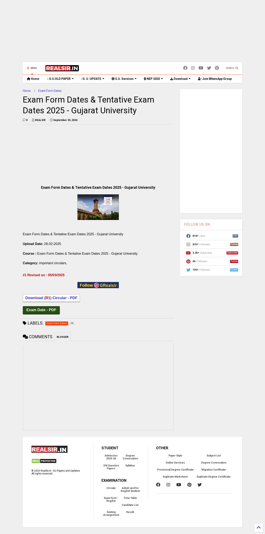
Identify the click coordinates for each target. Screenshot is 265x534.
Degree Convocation (130, 458)
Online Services (175, 463)
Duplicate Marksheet (175, 477)
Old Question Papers (111, 468)
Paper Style (175, 456)
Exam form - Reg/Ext (111, 500)
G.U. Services (124, 78)
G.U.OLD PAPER (60, 78)
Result (130, 512)
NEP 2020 (153, 78)
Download (180, 78)
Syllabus (130, 466)
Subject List (214, 456)
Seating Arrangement (111, 514)
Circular (111, 488)
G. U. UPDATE (92, 78)
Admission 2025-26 (111, 458)
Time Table (130, 498)
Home (33, 78)
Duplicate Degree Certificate (214, 477)
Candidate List (130, 505)
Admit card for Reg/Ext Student (130, 490)
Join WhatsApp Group (215, 78)
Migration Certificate (213, 470)
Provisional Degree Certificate (175, 470)
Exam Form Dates (49, 90)
